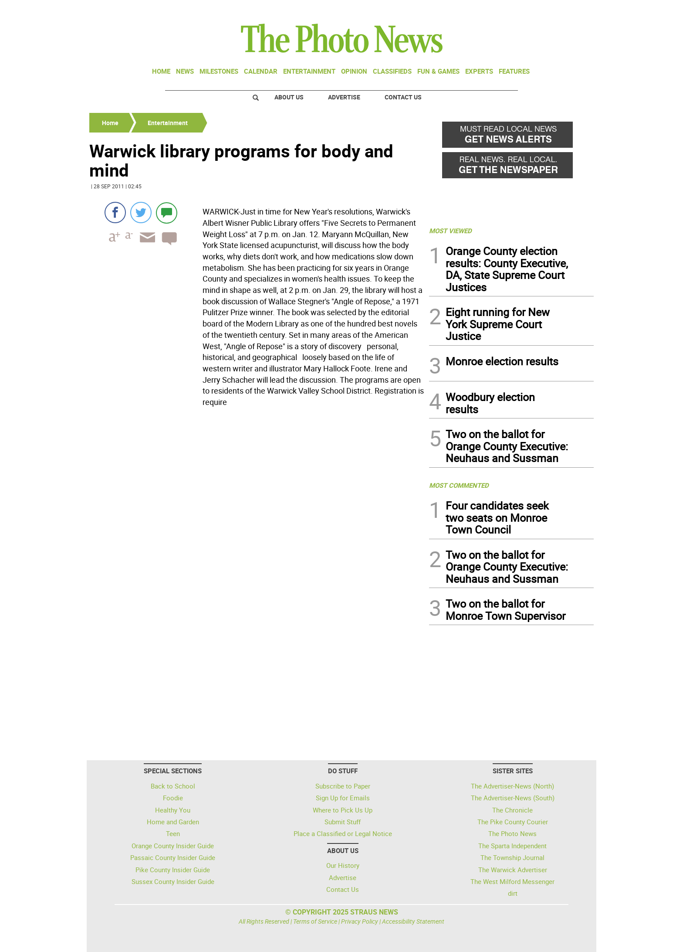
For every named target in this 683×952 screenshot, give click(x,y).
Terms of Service (315, 921)
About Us (289, 97)
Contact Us (403, 97)
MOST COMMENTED (459, 485)
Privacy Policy (359, 921)
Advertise (344, 97)
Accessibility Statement (413, 921)
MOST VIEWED (450, 230)
